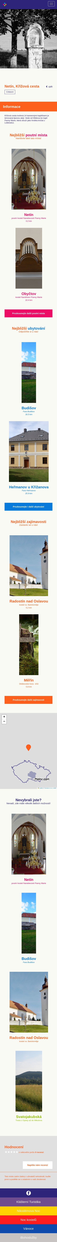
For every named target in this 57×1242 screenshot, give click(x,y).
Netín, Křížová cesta (22, 86)
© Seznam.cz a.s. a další (50, 788)
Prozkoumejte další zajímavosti (28, 700)
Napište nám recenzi (37, 1165)
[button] (28, 747)
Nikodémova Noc (28, 1211)
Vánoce (28, 1228)
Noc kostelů (28, 1219)
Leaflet (40, 788)
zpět (49, 86)
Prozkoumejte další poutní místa (28, 313)
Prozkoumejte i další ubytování (28, 506)
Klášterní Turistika (28, 1202)
